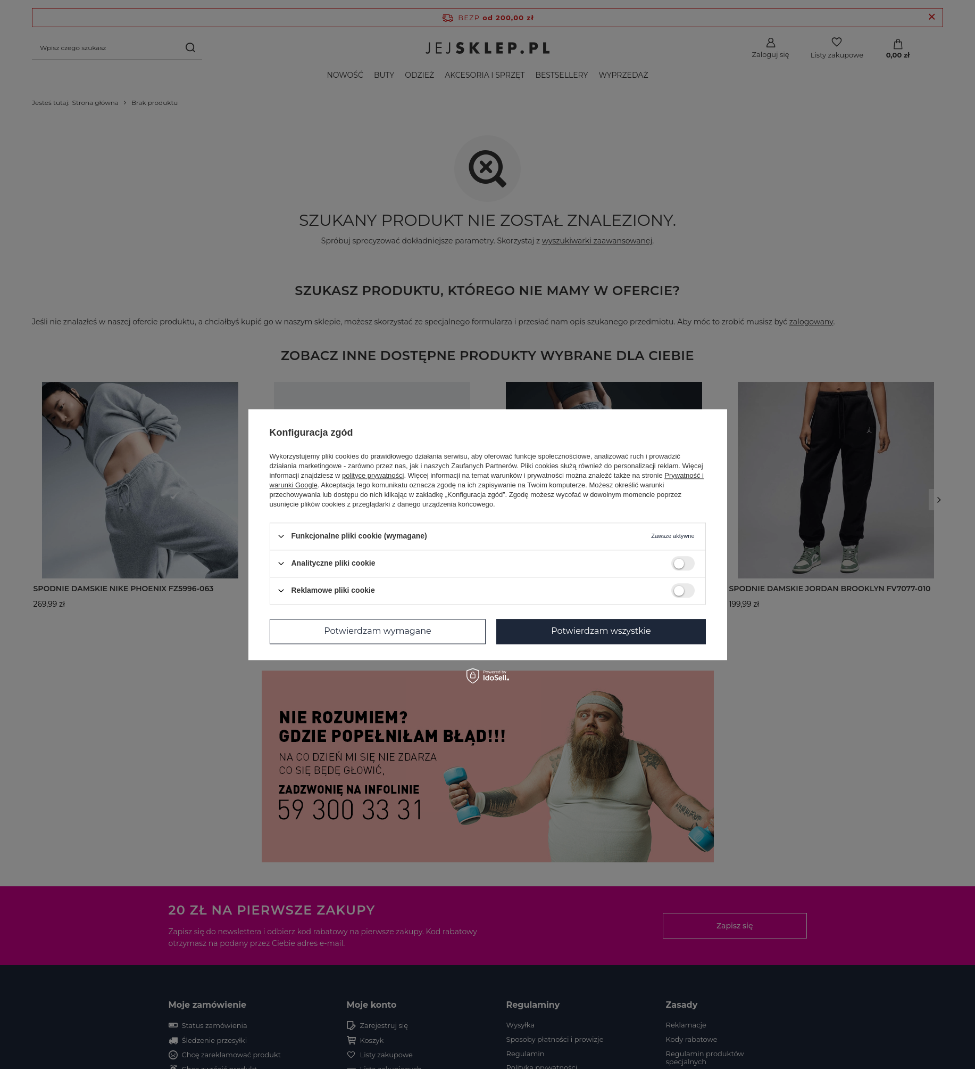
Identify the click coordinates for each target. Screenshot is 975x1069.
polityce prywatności (373, 475)
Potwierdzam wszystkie (601, 631)
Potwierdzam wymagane (377, 631)
